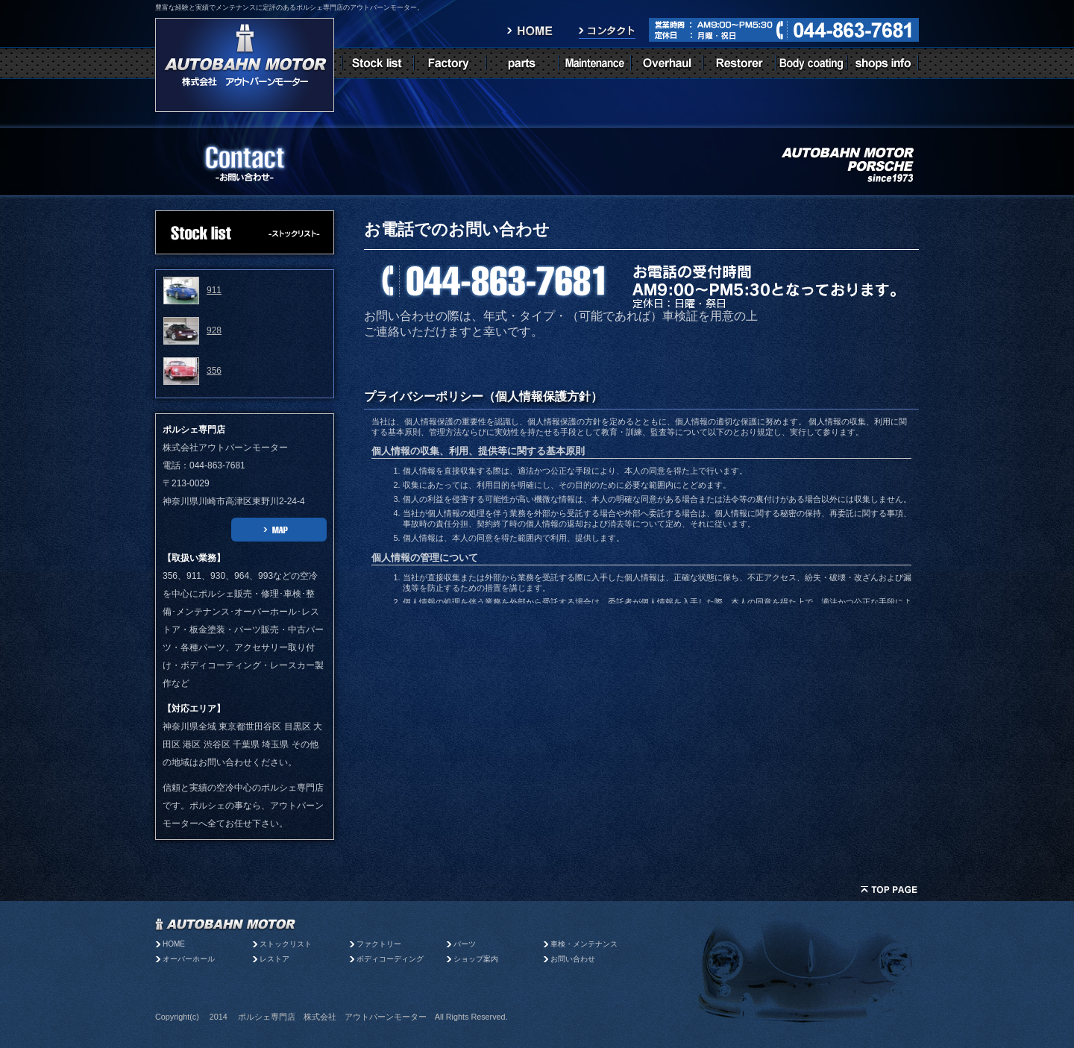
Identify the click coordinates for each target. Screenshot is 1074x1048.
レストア (274, 959)
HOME (174, 944)
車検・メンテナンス (584, 944)
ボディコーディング (390, 959)
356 (214, 370)
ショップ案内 (475, 959)
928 (214, 330)
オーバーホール (189, 959)
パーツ (468, 944)
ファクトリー (379, 944)
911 (214, 290)
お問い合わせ (572, 959)
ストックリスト (286, 944)
